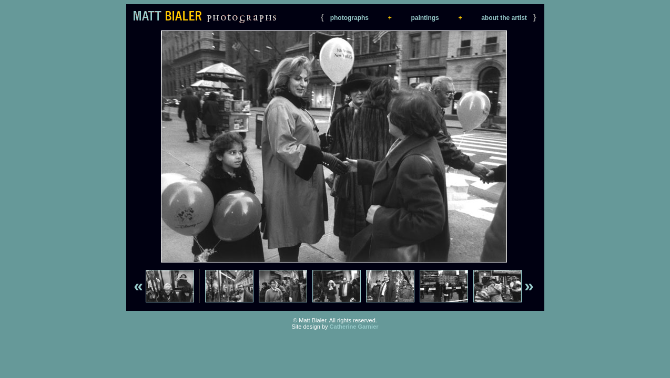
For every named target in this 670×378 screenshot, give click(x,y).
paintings (425, 18)
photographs (349, 18)
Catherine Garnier (354, 326)
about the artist (504, 18)
